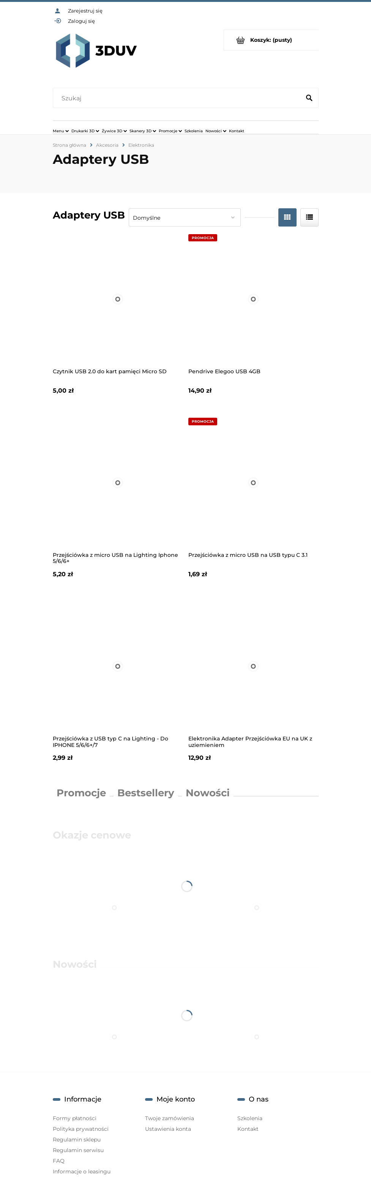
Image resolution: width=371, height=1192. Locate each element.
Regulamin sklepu (77, 1139)
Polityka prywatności (81, 1128)
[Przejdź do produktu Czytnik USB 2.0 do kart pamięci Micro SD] (118, 299)
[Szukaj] (309, 98)
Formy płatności (74, 1118)
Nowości (208, 793)
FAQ (59, 1160)
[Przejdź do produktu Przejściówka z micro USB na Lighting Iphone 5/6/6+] (118, 483)
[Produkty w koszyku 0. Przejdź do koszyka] (271, 40)
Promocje (81, 793)
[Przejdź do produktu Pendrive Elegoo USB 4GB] (253, 299)
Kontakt (248, 1128)
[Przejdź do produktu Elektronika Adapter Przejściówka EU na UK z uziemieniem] (253, 666)
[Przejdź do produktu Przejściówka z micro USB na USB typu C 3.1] (253, 483)
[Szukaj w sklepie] (178, 98)
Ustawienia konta (168, 1128)
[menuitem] (61, 131)
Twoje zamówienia (169, 1118)
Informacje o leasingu (82, 1171)
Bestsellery (145, 793)
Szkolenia (249, 1118)
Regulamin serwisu (78, 1150)
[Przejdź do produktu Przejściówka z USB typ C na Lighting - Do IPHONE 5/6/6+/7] (118, 666)
